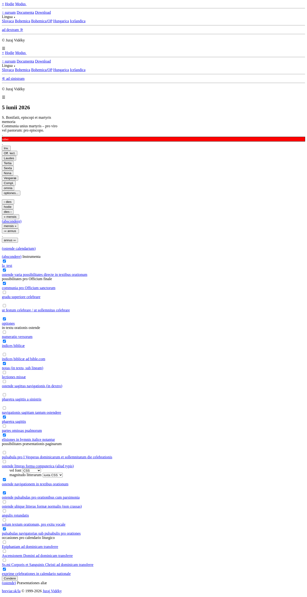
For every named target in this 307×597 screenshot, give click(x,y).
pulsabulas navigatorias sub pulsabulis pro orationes (41, 533)
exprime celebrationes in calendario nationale (36, 574)
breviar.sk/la (11, 591)
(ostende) (9, 583)
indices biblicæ (13, 346)
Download (43, 12)
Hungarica (61, 21)
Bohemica (22, 21)
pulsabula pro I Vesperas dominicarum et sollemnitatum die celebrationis (57, 457)
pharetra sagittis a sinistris (21, 399)
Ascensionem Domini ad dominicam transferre (37, 556)
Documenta (25, 12)
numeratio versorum (17, 337)
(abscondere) (12, 221)
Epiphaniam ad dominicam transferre (30, 547)
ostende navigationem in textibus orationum (35, 484)
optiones (8, 323)
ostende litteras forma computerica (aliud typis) (38, 466)
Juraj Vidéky (52, 591)
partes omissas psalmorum (22, 430)
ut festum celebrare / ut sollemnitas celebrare (36, 310)
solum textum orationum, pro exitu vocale (33, 524)
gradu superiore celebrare (21, 297)
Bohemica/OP (41, 21)
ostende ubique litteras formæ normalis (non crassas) (42, 506)
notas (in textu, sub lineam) (22, 368)
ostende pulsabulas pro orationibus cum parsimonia (41, 497)
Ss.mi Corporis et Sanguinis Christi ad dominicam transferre (47, 565)
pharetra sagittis (14, 421)
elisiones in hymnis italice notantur (28, 439)
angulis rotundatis (15, 515)
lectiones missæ (14, 377)
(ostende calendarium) (19, 248)
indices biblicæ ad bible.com (23, 359)
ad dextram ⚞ (12, 30)
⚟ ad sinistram (13, 79)
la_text (7, 266)
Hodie (9, 4)
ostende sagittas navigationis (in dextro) (32, 386)
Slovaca (8, 21)
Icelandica (77, 21)
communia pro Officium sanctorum (28, 288)
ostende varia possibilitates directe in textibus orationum (44, 275)
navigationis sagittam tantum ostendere (31, 412)
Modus (21, 4)
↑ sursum (9, 12)
